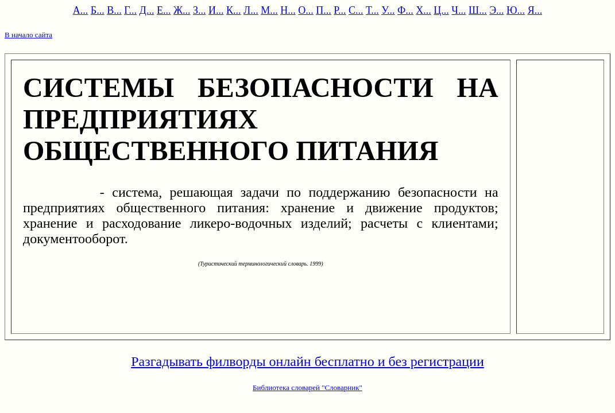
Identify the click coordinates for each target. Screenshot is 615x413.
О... (306, 10)
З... (199, 10)
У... (387, 10)
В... (114, 10)
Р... (340, 10)
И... (216, 10)
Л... (250, 10)
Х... (423, 10)
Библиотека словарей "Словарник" (307, 387)
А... (80, 10)
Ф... (405, 10)
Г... (130, 10)
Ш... (478, 10)
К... (233, 10)
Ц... (441, 10)
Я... (535, 10)
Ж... (182, 10)
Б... (98, 10)
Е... (164, 10)
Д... (147, 10)
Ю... (515, 10)
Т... (372, 10)
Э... (496, 10)
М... (269, 10)
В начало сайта (28, 34)
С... (356, 10)
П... (323, 10)
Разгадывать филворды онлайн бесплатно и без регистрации (307, 361)
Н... (288, 10)
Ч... (458, 10)
